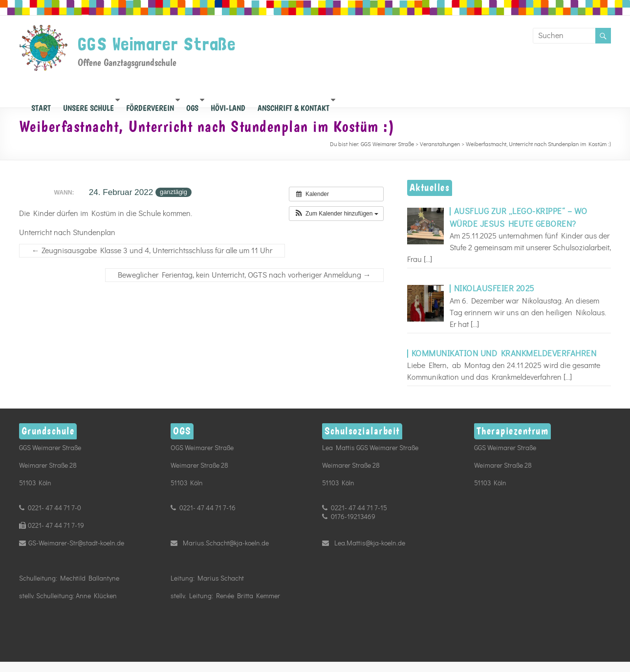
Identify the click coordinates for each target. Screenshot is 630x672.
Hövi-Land (228, 105)
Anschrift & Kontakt (293, 105)
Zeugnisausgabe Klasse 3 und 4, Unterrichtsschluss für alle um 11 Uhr (152, 251)
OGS (192, 105)
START (41, 105)
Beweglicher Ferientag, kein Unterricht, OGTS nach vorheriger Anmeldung (244, 275)
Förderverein (150, 105)
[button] (336, 213)
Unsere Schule (88, 105)
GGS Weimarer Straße (157, 44)
